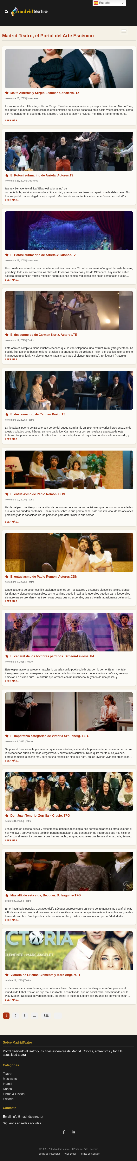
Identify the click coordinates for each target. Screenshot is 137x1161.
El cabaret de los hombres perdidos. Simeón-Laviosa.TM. (52, 656)
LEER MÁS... (12, 120)
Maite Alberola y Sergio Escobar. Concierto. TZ (44, 93)
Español (102, 3)
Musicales (10, 1078)
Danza (7, 1089)
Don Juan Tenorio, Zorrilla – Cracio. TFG (40, 815)
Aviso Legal (70, 1153)
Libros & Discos (13, 1094)
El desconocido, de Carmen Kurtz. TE (38, 414)
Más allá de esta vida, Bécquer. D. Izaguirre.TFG (45, 895)
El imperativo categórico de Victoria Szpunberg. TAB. (49, 736)
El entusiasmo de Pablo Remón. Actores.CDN (43, 576)
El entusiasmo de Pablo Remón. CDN (37, 494)
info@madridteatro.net (27, 1116)
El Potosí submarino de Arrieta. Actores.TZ (41, 175)
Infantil (7, 1083)
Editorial (8, 1099)
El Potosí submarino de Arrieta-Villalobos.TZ (43, 255)
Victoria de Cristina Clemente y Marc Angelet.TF (45, 975)
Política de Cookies (90, 1153)
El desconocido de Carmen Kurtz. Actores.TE (43, 334)
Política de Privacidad (48, 1153)
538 (46, 1015)
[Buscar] (6, 12)
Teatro (7, 1073)
